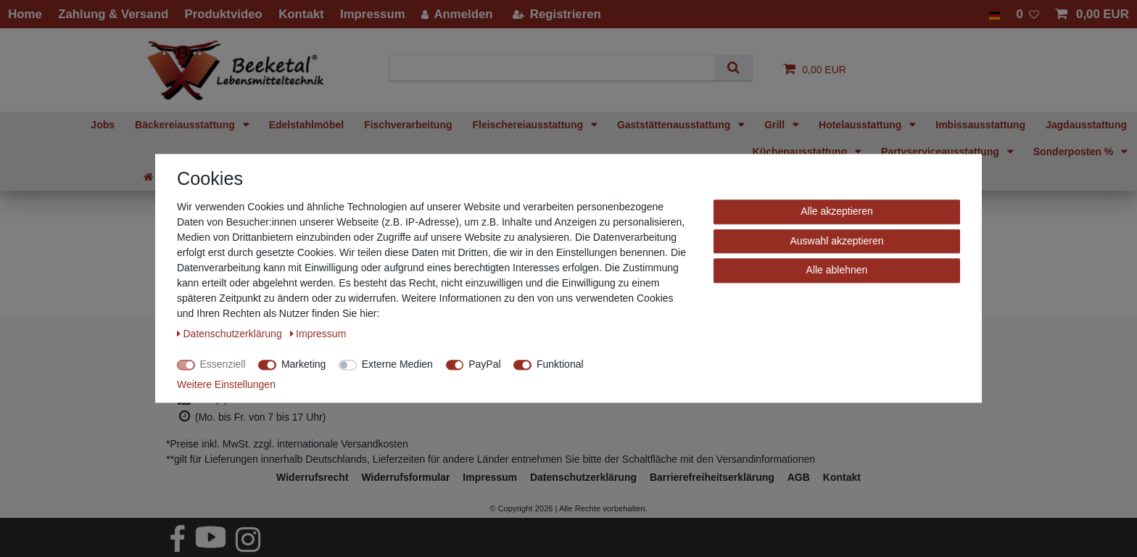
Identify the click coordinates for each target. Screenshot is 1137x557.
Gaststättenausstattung (675, 125)
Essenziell (223, 364)
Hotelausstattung (861, 125)
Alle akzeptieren (837, 211)
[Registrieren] (556, 14)
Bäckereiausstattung (186, 125)
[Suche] (732, 68)
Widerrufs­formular (405, 477)
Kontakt (842, 477)
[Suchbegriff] (557, 68)
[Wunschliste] (1027, 14)
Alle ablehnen (837, 270)
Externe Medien (397, 364)
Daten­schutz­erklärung (583, 477)
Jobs (103, 125)
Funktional (560, 364)
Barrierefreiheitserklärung (712, 477)
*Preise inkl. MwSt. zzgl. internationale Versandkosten (287, 444)
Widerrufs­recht (312, 477)
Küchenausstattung (802, 151)
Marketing (303, 364)
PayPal (484, 364)
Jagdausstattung (1086, 125)
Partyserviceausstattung (941, 151)
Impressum (490, 477)
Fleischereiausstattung (529, 125)
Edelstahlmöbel (306, 125)
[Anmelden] (457, 14)
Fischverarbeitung (408, 125)
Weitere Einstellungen (226, 384)
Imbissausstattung (980, 125)
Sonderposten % (1074, 151)
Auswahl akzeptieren (836, 241)
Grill (775, 125)
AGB (798, 477)
